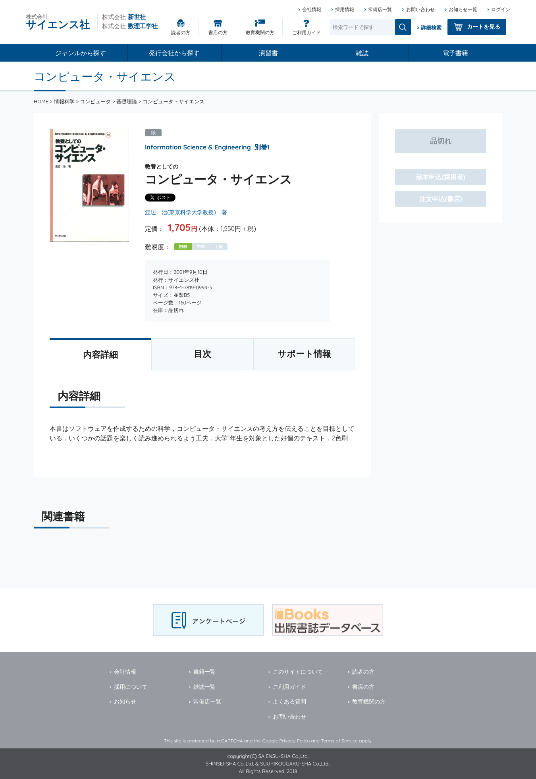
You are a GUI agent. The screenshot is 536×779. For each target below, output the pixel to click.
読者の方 (180, 32)
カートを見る (483, 26)
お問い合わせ (420, 9)
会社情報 (311, 9)
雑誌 (362, 53)
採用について (130, 686)
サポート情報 (304, 353)
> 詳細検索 (429, 27)
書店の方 (218, 32)
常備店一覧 (380, 9)
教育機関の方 (260, 32)
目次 (202, 353)
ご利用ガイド (306, 32)
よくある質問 (289, 701)
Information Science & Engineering (198, 147)
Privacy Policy (294, 741)
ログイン (500, 9)
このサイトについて (298, 671)
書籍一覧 (204, 671)
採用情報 (344, 9)
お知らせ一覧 (463, 9)
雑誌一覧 (204, 686)
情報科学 (64, 101)
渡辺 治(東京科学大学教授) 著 (186, 212)
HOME (41, 101)
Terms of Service (339, 741)
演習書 (268, 53)
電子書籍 (455, 53)
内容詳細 (100, 354)
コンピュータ (95, 101)
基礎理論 (126, 101)
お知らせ (125, 701)
